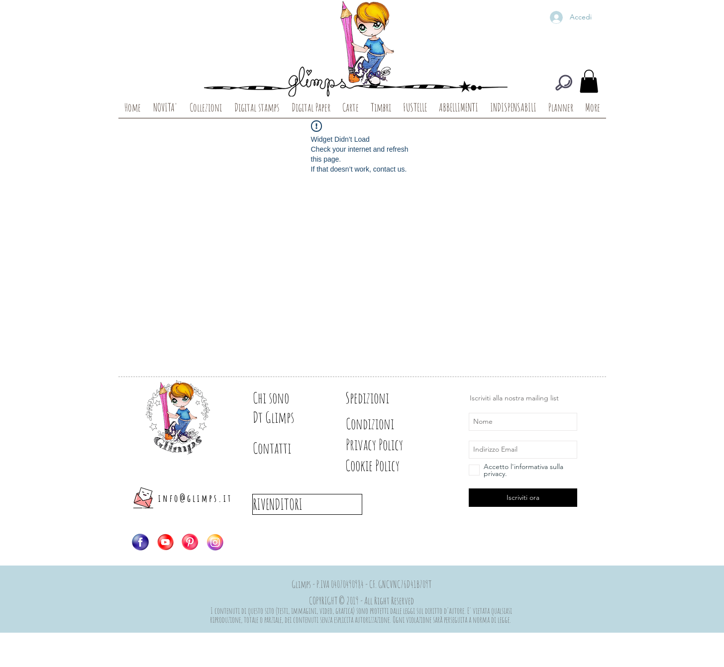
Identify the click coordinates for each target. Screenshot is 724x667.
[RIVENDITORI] (307, 504)
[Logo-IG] (215, 542)
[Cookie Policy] (389, 465)
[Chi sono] (287, 397)
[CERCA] (564, 82)
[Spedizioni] (380, 397)
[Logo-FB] (140, 542)
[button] (589, 81)
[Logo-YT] (165, 542)
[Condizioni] (380, 423)
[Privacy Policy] (391, 444)
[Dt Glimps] (287, 417)
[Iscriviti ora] (523, 497)
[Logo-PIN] (190, 542)
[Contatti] (287, 448)
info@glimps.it (195, 498)
